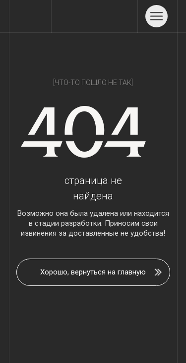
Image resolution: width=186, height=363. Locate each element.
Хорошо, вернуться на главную (93, 272)
